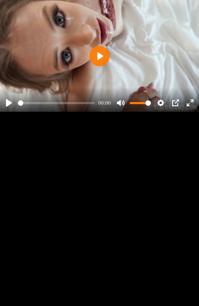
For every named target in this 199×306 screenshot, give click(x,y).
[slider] (56, 103)
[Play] (9, 103)
